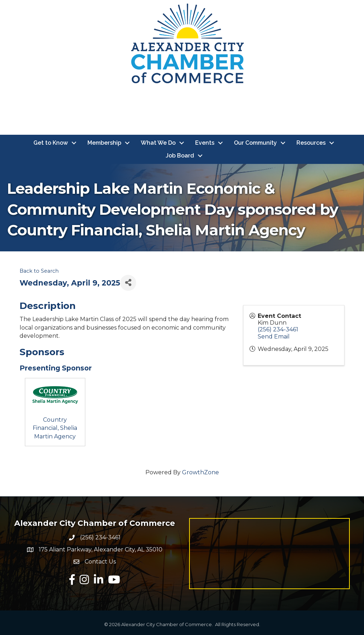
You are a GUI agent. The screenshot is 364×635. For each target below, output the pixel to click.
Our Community (255, 142)
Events (204, 142)
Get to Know (50, 142)
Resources (311, 142)
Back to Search (39, 271)
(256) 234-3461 (278, 329)
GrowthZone (200, 472)
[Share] (128, 283)
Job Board (180, 155)
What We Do (158, 142)
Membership (104, 142)
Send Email (274, 336)
